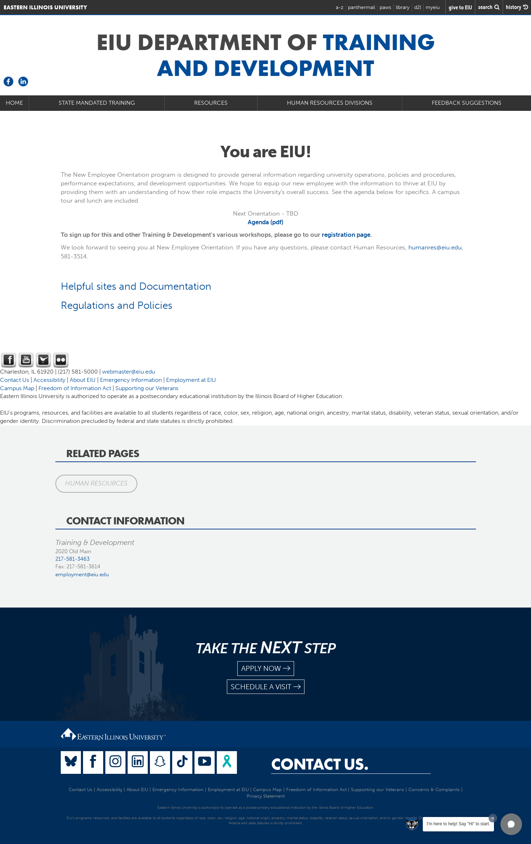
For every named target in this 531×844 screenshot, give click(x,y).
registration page (346, 234)
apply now (265, 668)
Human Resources (96, 483)
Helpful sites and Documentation (136, 286)
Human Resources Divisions (329, 102)
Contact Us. (320, 764)
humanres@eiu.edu (435, 247)
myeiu (433, 7)
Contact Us (14, 379)
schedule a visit (266, 686)
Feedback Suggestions (467, 102)
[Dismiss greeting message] (493, 818)
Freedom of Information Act (74, 388)
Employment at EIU (191, 379)
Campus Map (17, 388)
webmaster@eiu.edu (128, 371)
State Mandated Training (97, 102)
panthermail (361, 7)
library (402, 7)
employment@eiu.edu (82, 574)
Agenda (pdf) (265, 222)
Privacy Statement (266, 796)
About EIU (83, 379)
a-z (339, 7)
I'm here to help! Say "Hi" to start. (458, 823)
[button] (511, 824)
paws (385, 7)
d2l (417, 7)
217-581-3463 (72, 559)
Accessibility (49, 379)
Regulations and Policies (116, 305)
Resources (211, 102)
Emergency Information (131, 379)
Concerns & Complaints (434, 789)
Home (14, 102)
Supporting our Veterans (146, 388)
